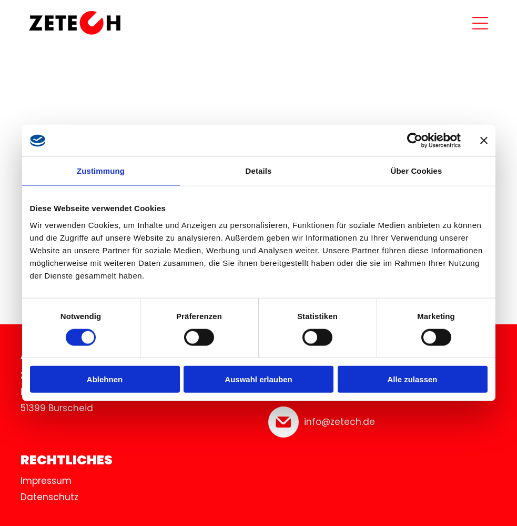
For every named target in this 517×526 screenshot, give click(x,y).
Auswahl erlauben (258, 379)
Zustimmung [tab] (101, 170)
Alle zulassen (412, 379)
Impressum (46, 480)
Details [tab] (259, 170)
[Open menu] (480, 23)
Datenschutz (49, 497)
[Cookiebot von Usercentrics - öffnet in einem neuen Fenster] (415, 140)
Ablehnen (105, 379)
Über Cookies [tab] (416, 170)
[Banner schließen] (484, 140)
